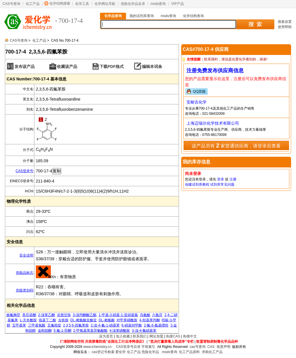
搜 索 (255, 24)
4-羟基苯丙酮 (149, 320)
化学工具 (82, 4)
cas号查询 (198, 347)
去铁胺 (63, 320)
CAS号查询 (11, 4)
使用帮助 (285, 27)
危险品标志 (24, 273)
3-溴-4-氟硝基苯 (144, 331)
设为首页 (106, 336)
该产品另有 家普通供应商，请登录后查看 (236, 145)
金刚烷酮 (45, 331)
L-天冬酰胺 (28, 320)
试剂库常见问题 (222, 184)
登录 (220, 179)
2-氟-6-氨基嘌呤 (156, 325)
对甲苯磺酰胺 (126, 320)
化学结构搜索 (59, 3)
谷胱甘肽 (64, 315)
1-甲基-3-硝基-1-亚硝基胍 (118, 315)
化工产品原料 (189, 352)
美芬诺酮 (29, 315)
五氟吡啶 (54, 325)
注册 (233, 179)
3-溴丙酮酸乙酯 (85, 315)
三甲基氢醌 (36, 325)
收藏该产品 (67, 66)
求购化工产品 (212, 352)
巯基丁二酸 (47, 320)
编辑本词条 (152, 66)
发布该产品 (24, 66)
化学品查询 (113, 16)
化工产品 (33, 4)
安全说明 (26, 255)
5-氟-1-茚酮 (62, 331)
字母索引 (148, 347)
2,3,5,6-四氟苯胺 (76, 325)
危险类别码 (24, 290)
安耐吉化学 (196, 102)
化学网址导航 (105, 4)
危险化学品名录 (133, 4)
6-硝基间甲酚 (131, 325)
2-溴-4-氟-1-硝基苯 (105, 325)
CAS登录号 (24, 171)
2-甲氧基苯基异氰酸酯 (90, 331)
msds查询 (158, 4)
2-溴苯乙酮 (46, 315)
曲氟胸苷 (13, 315)
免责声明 (223, 347)
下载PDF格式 (111, 66)
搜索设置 (285, 22)
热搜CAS (173, 336)
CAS (210, 347)
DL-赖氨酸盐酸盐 (83, 320)
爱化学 (120, 352)
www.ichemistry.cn (97, 347)
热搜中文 (190, 336)
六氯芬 (157, 315)
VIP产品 (177, 4)
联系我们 (140, 336)
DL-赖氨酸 (106, 320)
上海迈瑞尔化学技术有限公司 (212, 123)
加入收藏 (123, 336)
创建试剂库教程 (197, 184)
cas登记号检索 (103, 352)
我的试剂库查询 (142, 16)
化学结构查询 (193, 16)
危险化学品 (150, 352)
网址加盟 (156, 336)
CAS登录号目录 (128, 347)
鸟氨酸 (145, 315)
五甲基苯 (19, 325)
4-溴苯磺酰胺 (120, 331)
